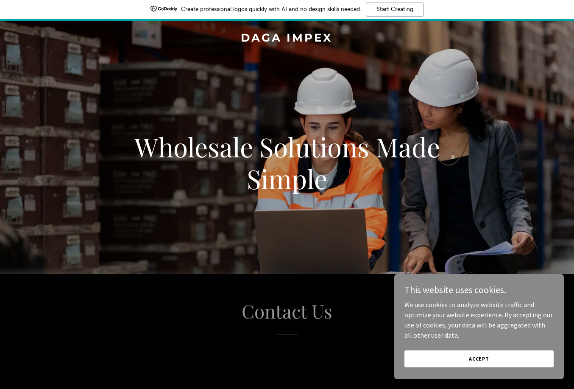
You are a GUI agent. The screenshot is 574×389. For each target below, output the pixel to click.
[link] (287, 39)
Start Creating (394, 9)
